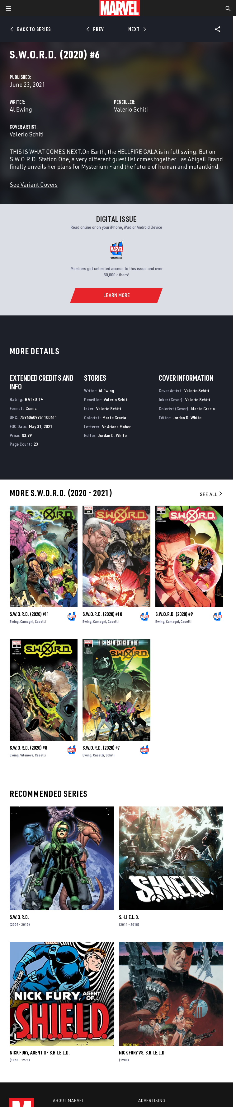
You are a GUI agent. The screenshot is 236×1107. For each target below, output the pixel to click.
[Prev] (96, 29)
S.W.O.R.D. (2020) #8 (28, 748)
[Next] (136, 29)
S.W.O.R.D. (19, 917)
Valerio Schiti (131, 109)
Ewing (14, 621)
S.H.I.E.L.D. (129, 917)
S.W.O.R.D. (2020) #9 (174, 614)
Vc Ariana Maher (116, 426)
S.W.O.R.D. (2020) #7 (101, 748)
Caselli (40, 621)
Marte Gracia (114, 417)
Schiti (110, 755)
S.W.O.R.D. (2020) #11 (29, 614)
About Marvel (68, 1100)
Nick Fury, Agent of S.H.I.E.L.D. (40, 1053)
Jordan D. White (112, 435)
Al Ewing (21, 109)
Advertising (151, 1100)
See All (211, 494)
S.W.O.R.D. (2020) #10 (102, 614)
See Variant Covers (34, 184)
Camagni (26, 621)
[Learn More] (116, 295)
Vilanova (26, 755)
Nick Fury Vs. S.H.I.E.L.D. (142, 1053)
